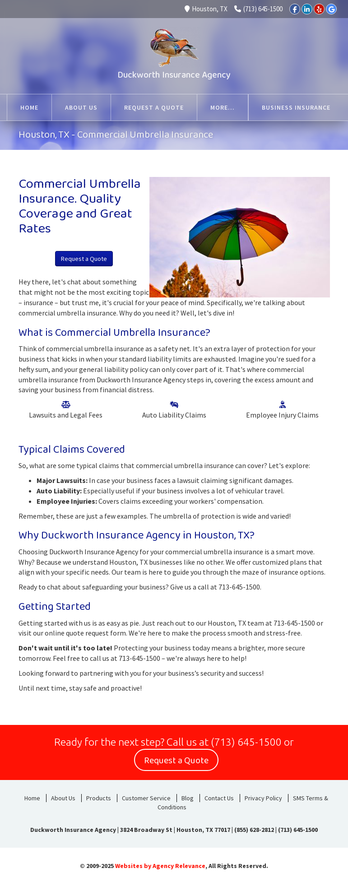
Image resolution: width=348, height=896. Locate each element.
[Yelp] (319, 9)
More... (319, 107)
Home (32, 798)
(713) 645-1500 (258, 9)
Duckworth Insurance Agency (174, 75)
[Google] (331, 9)
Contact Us (219, 798)
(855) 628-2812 (254, 830)
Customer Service (146, 798)
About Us (63, 798)
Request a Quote (84, 259)
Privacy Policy (263, 798)
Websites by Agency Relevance (160, 866)
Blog (187, 798)
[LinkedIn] (307, 9)
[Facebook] (294, 9)
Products (98, 798)
